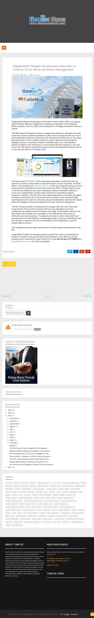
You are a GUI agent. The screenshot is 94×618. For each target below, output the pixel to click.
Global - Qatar (75, 489)
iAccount (65, 492)
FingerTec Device (43, 486)
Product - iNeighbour (25, 498)
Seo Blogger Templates (69, 614)
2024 (10, 410)
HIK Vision (39, 492)
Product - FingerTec (59, 495)
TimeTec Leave (73, 516)
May (11, 435)
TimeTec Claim (32, 516)
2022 (10, 415)
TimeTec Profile (59, 519)
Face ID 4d (8, 486)
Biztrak (25, 483)
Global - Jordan (51, 489)
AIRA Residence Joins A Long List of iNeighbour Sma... (29, 454)
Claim (59, 483)
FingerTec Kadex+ (80, 486)
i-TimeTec (51, 492)
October (13, 421)
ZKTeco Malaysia (17, 525)
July (11, 429)
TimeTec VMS (66, 522)
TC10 (25, 513)
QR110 (14, 513)
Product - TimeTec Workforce (61, 510)
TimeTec (42, 513)
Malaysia (27, 495)
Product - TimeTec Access (65, 498)
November (14, 418)
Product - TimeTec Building (52, 501)
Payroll (34, 495)
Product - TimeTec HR (12, 504)
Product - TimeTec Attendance (33, 501)
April (11, 437)
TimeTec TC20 (27, 522)
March (12, 440)
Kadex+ (15, 495)
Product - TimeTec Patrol (67, 507)
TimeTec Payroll (48, 519)
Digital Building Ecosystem (71, 483)
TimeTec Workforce (77, 522)
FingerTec (33, 486)
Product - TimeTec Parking (50, 507)
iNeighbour (73, 492)
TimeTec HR (51, 516)
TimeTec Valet (56, 522)
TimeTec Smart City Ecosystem (75, 519)
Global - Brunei (26, 489)
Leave (20, 495)
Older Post (88, 296)
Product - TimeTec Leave (46, 504)
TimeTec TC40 (46, 522)
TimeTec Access (65, 513)
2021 (10, 467)
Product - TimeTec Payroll (13, 510)
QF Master (81, 510)
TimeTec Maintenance (12, 519)
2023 (10, 413)
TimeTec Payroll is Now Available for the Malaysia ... (28, 448)
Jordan (8, 495)
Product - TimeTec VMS (44, 510)
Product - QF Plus (39, 498)
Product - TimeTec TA (29, 510)
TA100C (19, 513)
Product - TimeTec (51, 498)
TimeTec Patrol (36, 519)
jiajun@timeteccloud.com (21, 241)
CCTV (53, 483)
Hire (45, 492)
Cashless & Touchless (43, 483)
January (13, 445)
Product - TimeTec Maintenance (15, 507)
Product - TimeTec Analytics (14, 501)
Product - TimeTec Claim (69, 501)
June (11, 432)
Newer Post (6, 296)
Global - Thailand (11, 492)
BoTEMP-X (32, 483)
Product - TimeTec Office (33, 507)
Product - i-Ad (71, 495)
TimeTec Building (21, 516)
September (14, 424)
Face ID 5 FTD (24, 486)
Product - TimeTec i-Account (28, 504)
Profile (74, 510)
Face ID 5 (16, 486)
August (12, 426)
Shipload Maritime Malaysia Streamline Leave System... (29, 451)
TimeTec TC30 (37, 522)
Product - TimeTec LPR (61, 504)
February (13, 443)
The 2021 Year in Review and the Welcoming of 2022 (29, 459)
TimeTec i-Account (62, 516)
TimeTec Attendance (77, 513)
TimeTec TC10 (18, 522)
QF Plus (8, 513)
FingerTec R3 (9, 489)
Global (18, 489)
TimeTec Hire (42, 516)
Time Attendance (33, 513)
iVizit (80, 492)
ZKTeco (8, 525)
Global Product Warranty (26, 492)
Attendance (17, 483)
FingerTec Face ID (55, 486)
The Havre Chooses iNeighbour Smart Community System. (31, 464)
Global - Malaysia (63, 489)
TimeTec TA (9, 522)
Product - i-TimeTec (11, 498)
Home (47, 296)
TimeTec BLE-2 (10, 516)
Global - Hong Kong (39, 489)
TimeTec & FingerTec (53, 513)
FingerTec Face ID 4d (42, 186)
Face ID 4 (83, 483)
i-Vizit (58, 492)
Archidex (8, 483)
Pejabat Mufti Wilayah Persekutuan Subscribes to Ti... (29, 462)
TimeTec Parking (25, 519)
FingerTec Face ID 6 (67, 486)
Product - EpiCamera (45, 495)
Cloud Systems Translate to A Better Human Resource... (30, 456)
